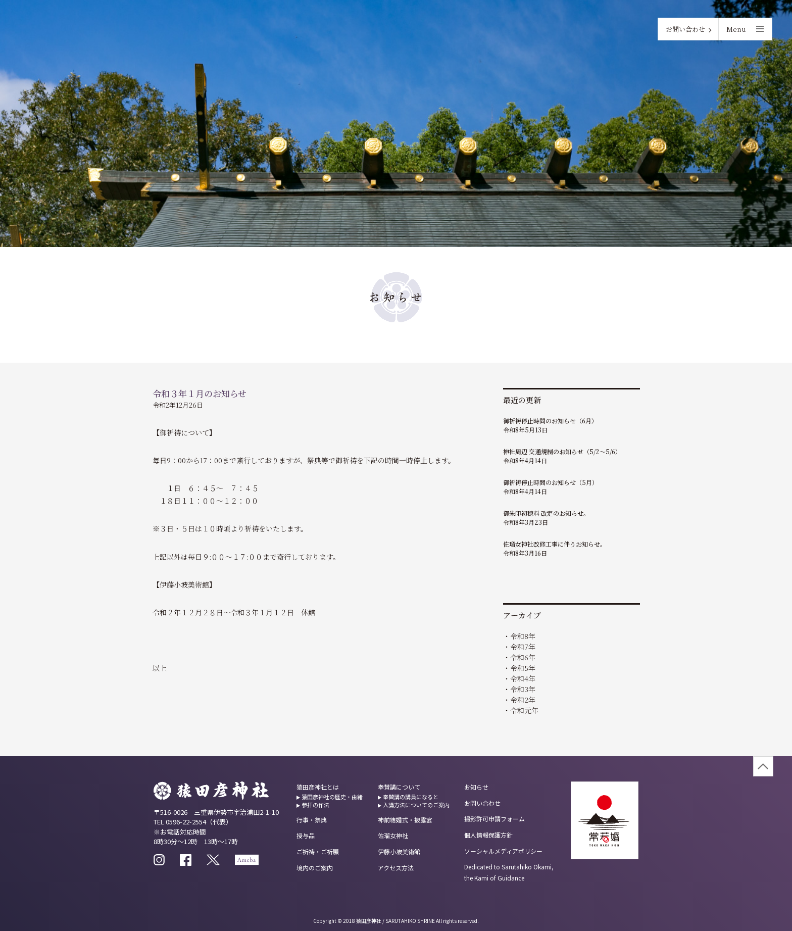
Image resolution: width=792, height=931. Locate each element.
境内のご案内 (314, 867)
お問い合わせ (685, 29)
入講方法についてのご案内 (416, 805)
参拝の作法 (315, 805)
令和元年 (524, 710)
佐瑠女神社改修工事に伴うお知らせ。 (554, 544)
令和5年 (522, 668)
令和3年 (522, 689)
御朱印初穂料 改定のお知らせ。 (546, 513)
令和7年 (522, 647)
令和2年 (522, 700)
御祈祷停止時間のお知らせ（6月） (550, 420)
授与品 (305, 835)
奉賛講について (399, 786)
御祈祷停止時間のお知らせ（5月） (550, 482)
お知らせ (476, 786)
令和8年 (522, 636)
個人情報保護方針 (488, 834)
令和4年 (522, 678)
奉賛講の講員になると (410, 797)
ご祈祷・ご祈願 (317, 851)
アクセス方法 (396, 867)
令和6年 (522, 657)
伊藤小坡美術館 (399, 851)
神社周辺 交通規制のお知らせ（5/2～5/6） (562, 451)
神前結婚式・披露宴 (405, 819)
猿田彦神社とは (317, 786)
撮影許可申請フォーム (494, 818)
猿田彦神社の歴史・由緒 (332, 797)
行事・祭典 (311, 819)
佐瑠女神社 (393, 835)
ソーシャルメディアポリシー (503, 851)
